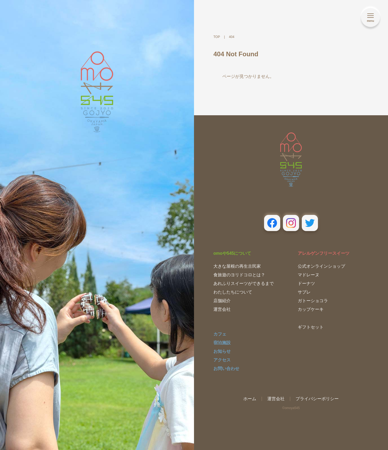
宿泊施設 (222, 342)
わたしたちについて (232, 292)
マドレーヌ (308, 275)
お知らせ (222, 351)
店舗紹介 (222, 300)
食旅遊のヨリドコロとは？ (239, 275)
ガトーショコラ (313, 300)
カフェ (219, 334)
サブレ (304, 292)
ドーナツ (306, 283)
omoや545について (232, 253)
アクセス (222, 360)
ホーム (249, 398)
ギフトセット (311, 327)
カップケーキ (311, 309)
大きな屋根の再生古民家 (237, 266)
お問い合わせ (226, 368)
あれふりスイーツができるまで (243, 283)
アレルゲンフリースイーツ (323, 253)
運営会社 (222, 309)
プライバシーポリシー (317, 398)
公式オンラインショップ (321, 266)
